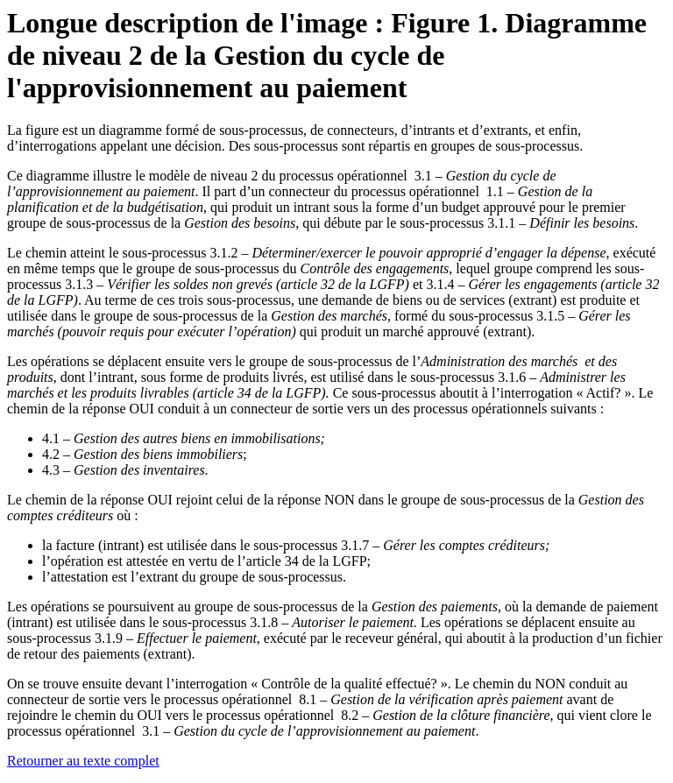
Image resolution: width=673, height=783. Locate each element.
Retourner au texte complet (83, 760)
